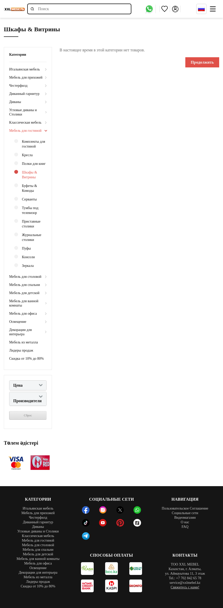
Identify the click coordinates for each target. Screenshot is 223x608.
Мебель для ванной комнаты (23, 303)
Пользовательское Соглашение (185, 508)
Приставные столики (27, 223)
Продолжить (202, 62)
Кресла (23, 155)
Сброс (28, 415)
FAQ (185, 527)
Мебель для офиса (23, 313)
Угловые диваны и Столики (23, 112)
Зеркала (24, 265)
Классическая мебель (25, 122)
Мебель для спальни (24, 285)
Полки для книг (30, 163)
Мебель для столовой (25, 277)
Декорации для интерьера (20, 332)
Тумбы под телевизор (26, 210)
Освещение (17, 322)
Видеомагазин (185, 517)
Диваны (15, 102)
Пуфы (22, 248)
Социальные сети (185, 513)
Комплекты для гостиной (29, 143)
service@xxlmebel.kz (185, 583)
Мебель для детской (24, 293)
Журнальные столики (27, 237)
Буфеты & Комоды (25, 188)
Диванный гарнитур (24, 94)
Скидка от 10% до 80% (26, 358)
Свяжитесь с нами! (185, 587)
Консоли (24, 257)
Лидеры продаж (21, 350)
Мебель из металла (23, 342)
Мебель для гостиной (25, 131)
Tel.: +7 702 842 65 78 (185, 578)
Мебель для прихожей (26, 77)
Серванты (25, 199)
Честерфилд (18, 86)
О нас (185, 522)
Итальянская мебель (24, 69)
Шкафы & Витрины (25, 174)
